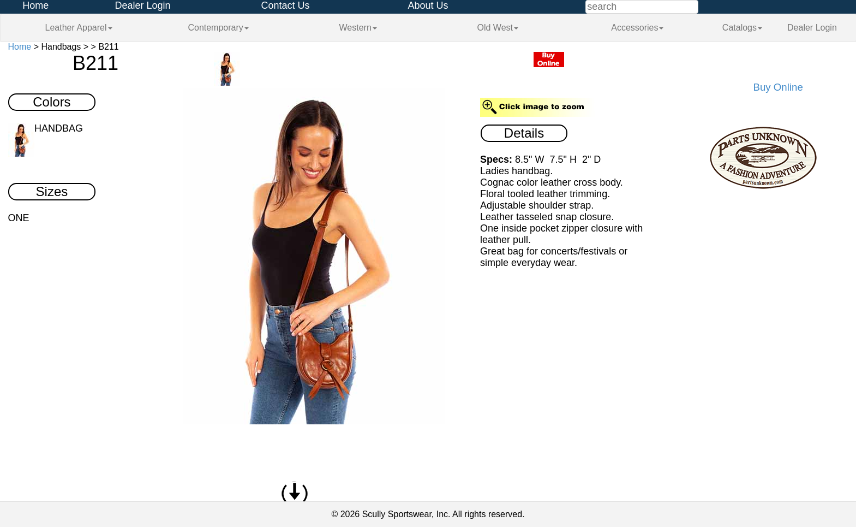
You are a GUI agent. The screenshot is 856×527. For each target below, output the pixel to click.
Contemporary (218, 27)
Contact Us (285, 5)
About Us (428, 5)
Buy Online (778, 87)
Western (358, 27)
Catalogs (742, 27)
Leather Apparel (78, 27)
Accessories (637, 27)
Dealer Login (142, 5)
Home (35, 5)
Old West (498, 27)
